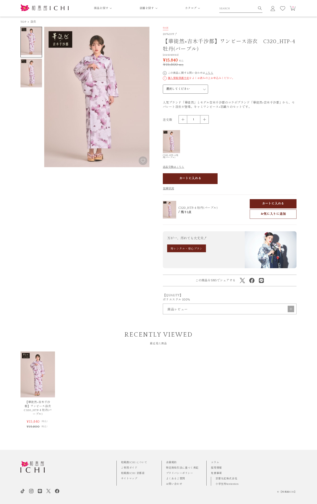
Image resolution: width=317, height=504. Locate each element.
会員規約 (171, 462)
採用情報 (216, 467)
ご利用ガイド (129, 467)
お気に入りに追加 (273, 214)
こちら (209, 73)
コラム (215, 462)
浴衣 (33, 21)
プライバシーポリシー (179, 473)
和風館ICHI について (134, 462)
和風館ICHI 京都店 (133, 473)
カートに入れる (190, 178)
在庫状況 (168, 188)
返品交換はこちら (173, 167)
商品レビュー (230, 309)
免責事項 (216, 473)
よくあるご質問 (175, 478)
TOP (23, 21)
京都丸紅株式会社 (226, 478)
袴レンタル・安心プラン (186, 248)
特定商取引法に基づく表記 (182, 467)
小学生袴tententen (227, 484)
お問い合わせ (174, 484)
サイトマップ (129, 478)
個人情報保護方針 (178, 78)
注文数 (167, 120)
